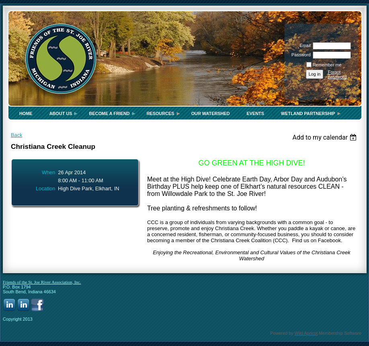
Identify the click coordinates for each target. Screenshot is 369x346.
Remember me (327, 64)
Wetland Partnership (308, 113)
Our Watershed (210, 113)
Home (26, 113)
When (48, 172)
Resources (160, 113)
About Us (60, 113)
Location (45, 188)
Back (16, 135)
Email (303, 45)
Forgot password (337, 74)
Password (300, 54)
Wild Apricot (306, 333)
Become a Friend (109, 113)
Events (255, 113)
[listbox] (325, 137)
